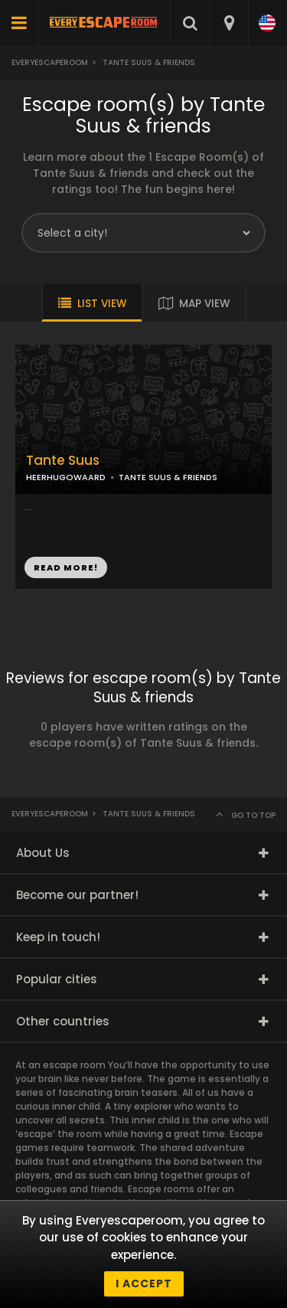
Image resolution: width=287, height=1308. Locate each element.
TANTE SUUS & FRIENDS (168, 477)
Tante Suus (62, 461)
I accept (144, 1283)
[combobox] (228, 23)
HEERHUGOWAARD (66, 477)
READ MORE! (66, 567)
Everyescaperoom (49, 62)
